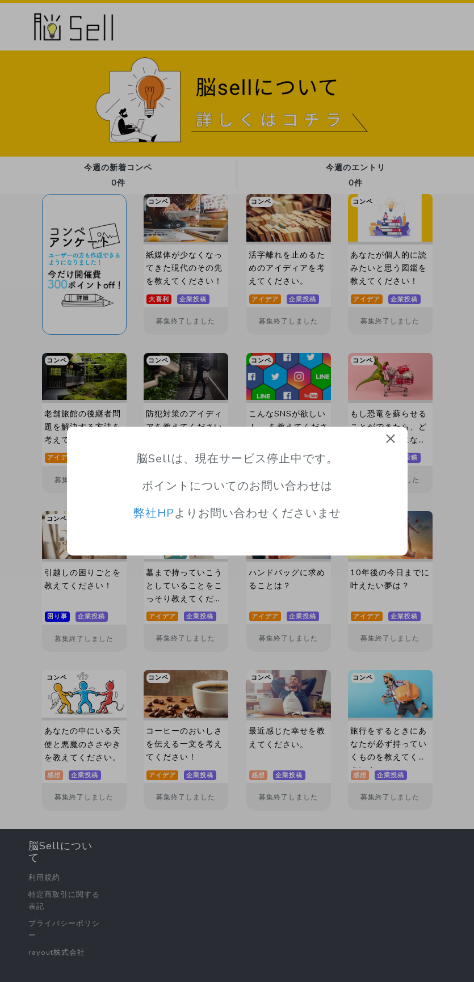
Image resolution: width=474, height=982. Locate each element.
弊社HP (153, 513)
